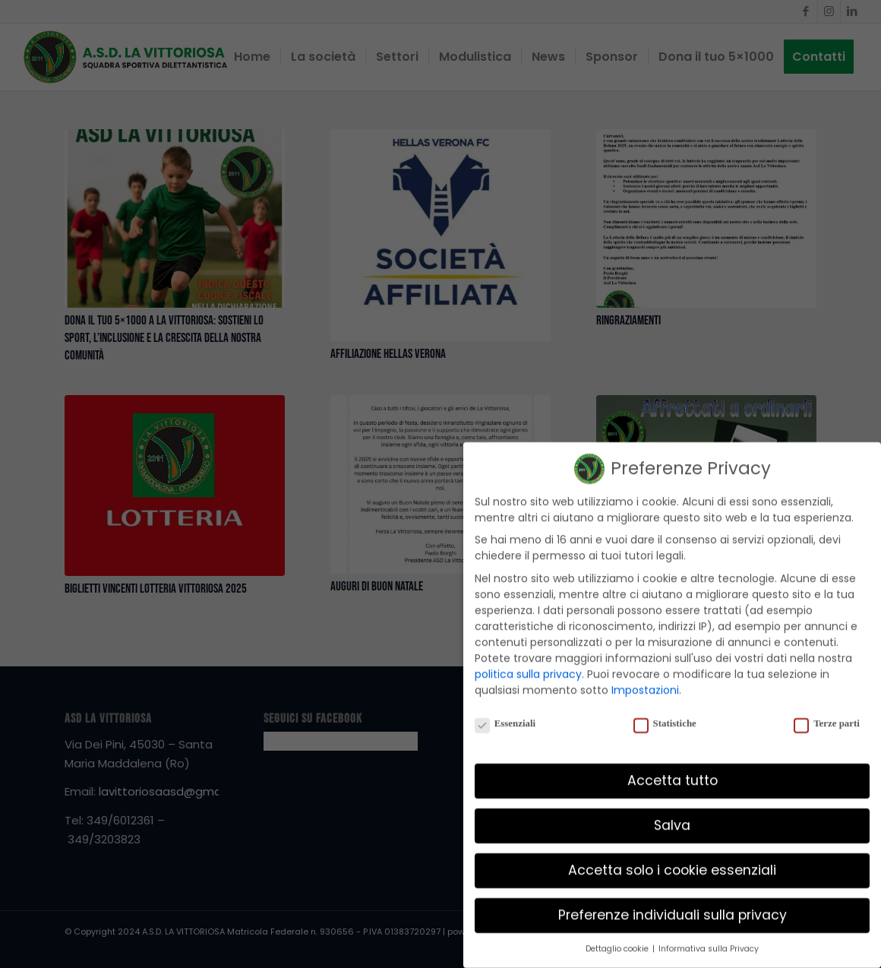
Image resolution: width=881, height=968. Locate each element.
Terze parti (826, 713)
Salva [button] (672, 814)
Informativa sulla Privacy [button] (708, 938)
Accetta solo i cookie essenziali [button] (672, 859)
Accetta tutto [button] (672, 770)
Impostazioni (645, 678)
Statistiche (664, 713)
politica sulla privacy (528, 662)
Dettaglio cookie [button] (618, 938)
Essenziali (505, 713)
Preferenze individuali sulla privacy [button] (672, 904)
